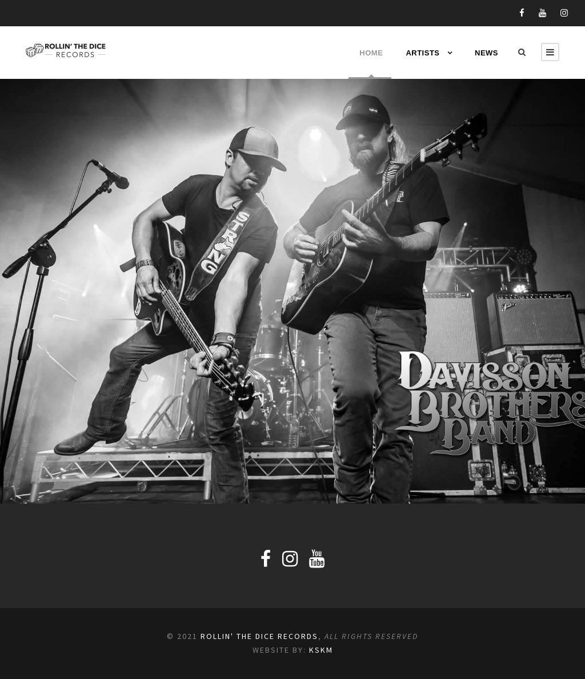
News (486, 53)
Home (370, 53)
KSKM (321, 650)
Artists (422, 53)
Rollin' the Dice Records (259, 636)
